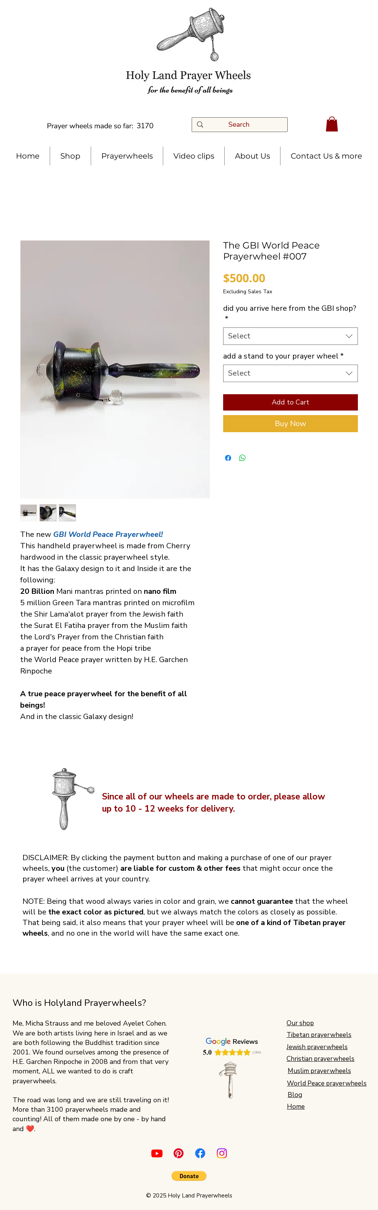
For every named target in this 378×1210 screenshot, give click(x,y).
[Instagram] (221, 1153)
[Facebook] (200, 1153)
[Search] (241, 124)
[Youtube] (157, 1153)
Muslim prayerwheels (319, 1071)
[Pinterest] (178, 1153)
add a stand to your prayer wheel (283, 356)
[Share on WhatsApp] (242, 458)
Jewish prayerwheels (317, 1047)
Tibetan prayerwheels (319, 1035)
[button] (332, 123)
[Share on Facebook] (228, 458)
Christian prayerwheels (320, 1058)
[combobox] (290, 336)
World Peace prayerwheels (327, 1083)
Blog (295, 1094)
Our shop (300, 1023)
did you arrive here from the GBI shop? (289, 313)
